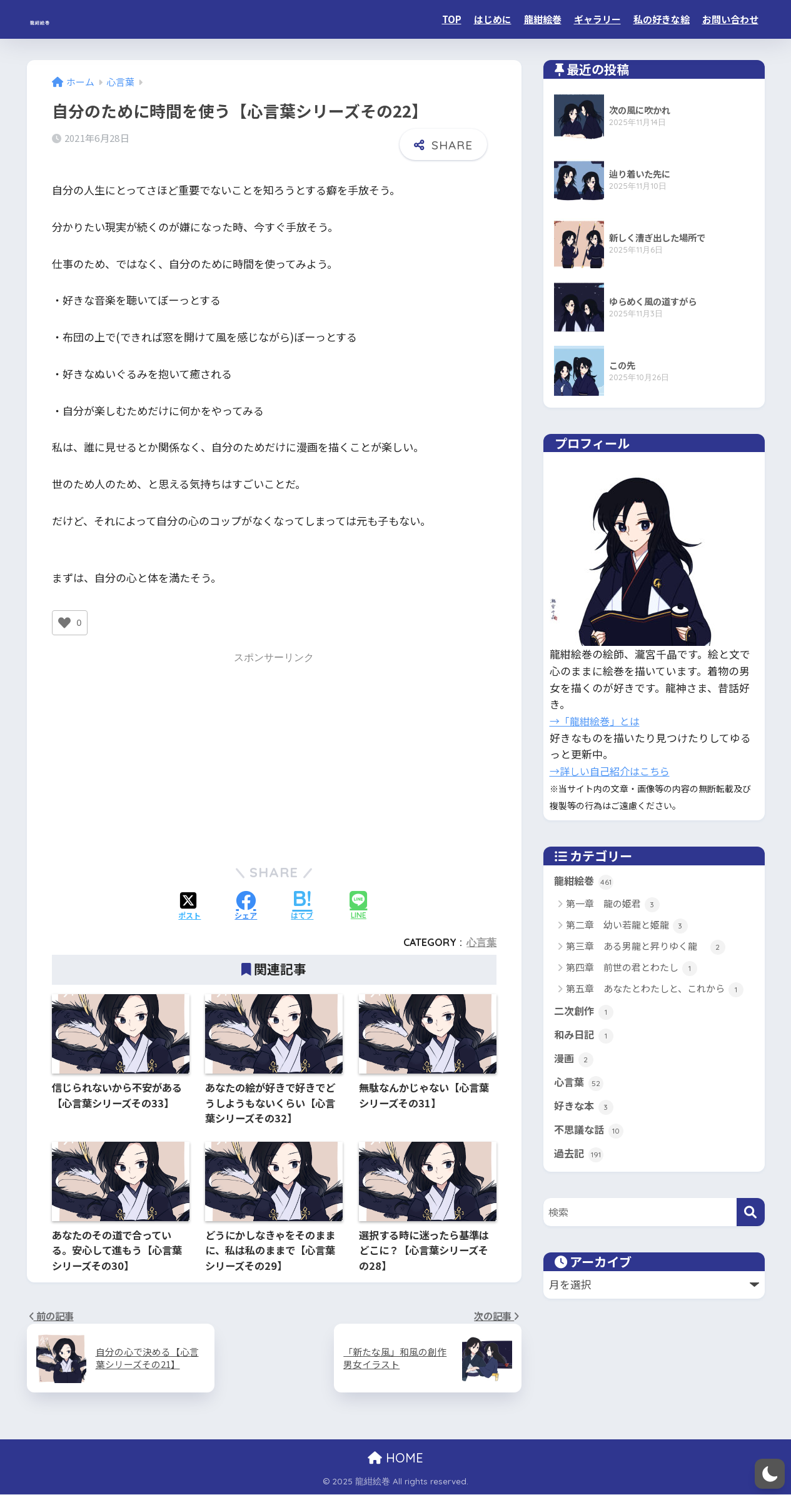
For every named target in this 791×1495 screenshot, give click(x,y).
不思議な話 (590, 1130)
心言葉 (481, 943)
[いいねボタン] (64, 622)
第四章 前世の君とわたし (631, 968)
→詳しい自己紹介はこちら (613, 770)
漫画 (574, 1059)
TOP (451, 19)
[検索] (751, 1212)
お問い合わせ (730, 19)
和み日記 (585, 1035)
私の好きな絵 (661, 19)
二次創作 (585, 1012)
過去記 (579, 1154)
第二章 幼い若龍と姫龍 (627, 926)
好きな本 (585, 1107)
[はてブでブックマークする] (302, 905)
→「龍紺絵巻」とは (597, 720)
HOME (395, 1458)
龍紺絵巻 (60, 19)
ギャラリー (597, 19)
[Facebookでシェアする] (245, 905)
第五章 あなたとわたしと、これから (654, 989)
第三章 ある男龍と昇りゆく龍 (645, 947)
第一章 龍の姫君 (613, 904)
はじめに (492, 19)
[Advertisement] (274, 755)
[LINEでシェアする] (358, 905)
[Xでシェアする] (189, 905)
